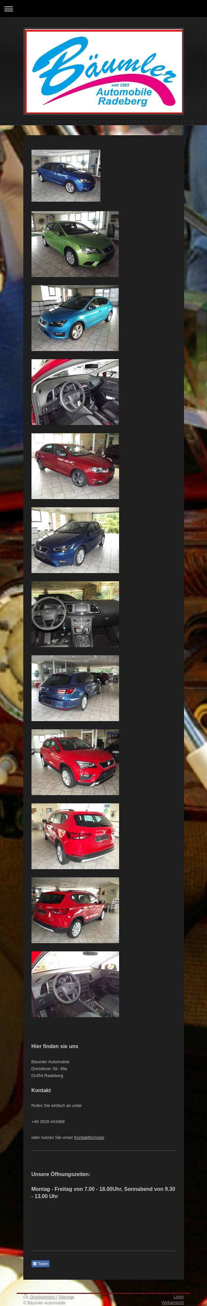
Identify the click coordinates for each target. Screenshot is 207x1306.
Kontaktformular (89, 1137)
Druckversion (39, 1296)
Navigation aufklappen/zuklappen (103, 9)
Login (179, 1296)
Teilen (40, 1264)
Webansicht (173, 1302)
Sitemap (66, 1296)
